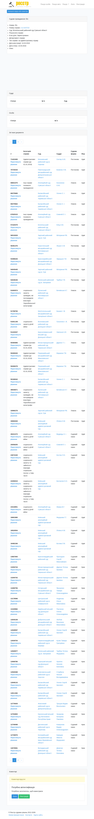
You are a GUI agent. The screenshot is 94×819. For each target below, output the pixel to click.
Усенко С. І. (61, 193)
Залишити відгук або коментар (18, 11)
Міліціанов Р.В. (62, 235)
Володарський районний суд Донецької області (44, 750)
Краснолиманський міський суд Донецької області (45, 334)
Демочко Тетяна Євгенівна (60, 750)
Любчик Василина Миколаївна (61, 622)
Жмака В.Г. (61, 507)
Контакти (28, 815)
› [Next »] (21, 142)
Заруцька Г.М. (62, 259)
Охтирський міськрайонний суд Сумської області (45, 590)
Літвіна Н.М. (61, 421)
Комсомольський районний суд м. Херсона (44, 674)
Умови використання (16, 815)
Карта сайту (38, 815)
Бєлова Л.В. (61, 543)
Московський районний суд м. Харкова (44, 161)
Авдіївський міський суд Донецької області (45, 611)
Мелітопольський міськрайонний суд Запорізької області (45, 313)
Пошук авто (56, 4)
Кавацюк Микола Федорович (61, 737)
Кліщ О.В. (60, 225)
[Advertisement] (47, 72)
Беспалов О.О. (62, 481)
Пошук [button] (65, 4)
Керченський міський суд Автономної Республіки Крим (45, 716)
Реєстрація (80, 4)
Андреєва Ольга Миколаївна (61, 601)
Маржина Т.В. (62, 353)
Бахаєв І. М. (61, 311)
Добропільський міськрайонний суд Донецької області (45, 622)
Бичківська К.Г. (62, 290)
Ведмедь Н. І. (62, 434)
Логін (73, 4)
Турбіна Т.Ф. (61, 280)
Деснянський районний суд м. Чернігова (44, 727)
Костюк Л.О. (61, 455)
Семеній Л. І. (61, 214)
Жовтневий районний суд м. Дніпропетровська (44, 706)
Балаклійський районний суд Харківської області (45, 195)
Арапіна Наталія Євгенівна (60, 664)
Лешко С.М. (61, 246)
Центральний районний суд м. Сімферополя (44, 601)
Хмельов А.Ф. (62, 332)
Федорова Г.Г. (62, 517)
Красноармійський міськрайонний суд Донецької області (45, 261)
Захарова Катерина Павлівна (60, 716)
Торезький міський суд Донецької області (45, 664)
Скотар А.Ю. (61, 159)
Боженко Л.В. (61, 170)
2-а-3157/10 (25, 28)
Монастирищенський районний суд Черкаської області (45, 345)
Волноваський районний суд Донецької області (44, 324)
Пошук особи (45, 4)
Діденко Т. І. (61, 343)
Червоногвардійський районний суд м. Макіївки (46, 643)
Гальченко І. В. (62, 322)
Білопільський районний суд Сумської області (44, 227)
